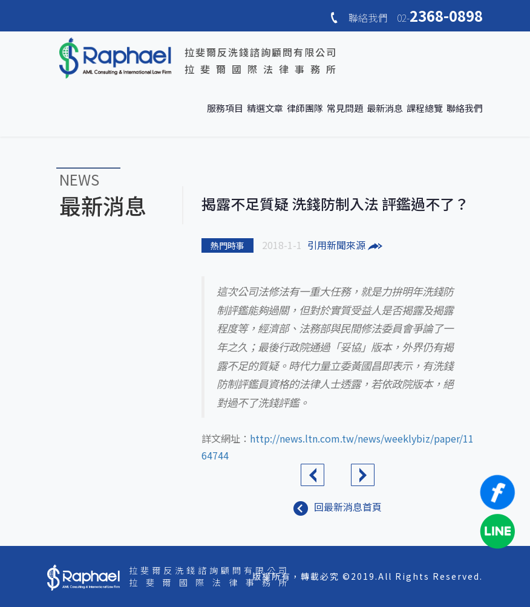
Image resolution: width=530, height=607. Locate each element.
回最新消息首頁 (337, 506)
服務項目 (225, 108)
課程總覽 (425, 108)
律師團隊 (305, 108)
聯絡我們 (465, 108)
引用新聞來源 (344, 245)
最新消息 (385, 108)
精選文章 (265, 108)
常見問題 (345, 108)
